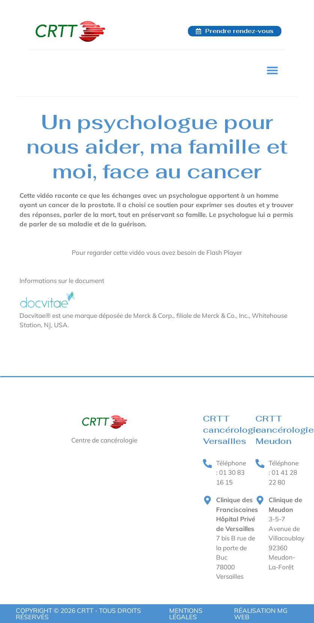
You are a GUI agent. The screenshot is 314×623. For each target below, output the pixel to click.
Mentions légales (186, 613)
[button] (272, 70)
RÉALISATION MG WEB (260, 613)
